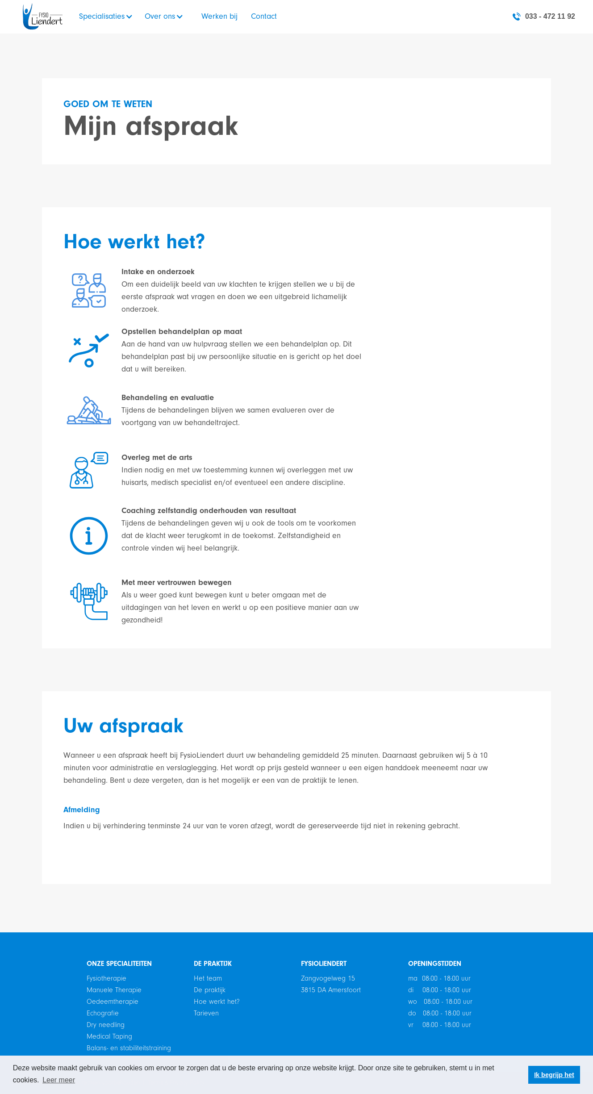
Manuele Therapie (114, 990)
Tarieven (206, 1013)
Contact (264, 16)
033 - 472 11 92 (550, 16)
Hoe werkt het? (217, 1002)
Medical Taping (109, 1036)
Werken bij (219, 16)
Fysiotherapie (106, 978)
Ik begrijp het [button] (554, 1074)
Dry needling (106, 1025)
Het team (208, 978)
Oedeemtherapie (112, 1002)
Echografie (103, 1013)
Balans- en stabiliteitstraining (129, 1048)
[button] (109, 16)
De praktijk (210, 990)
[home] (42, 16)
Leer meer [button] (58, 1080)
